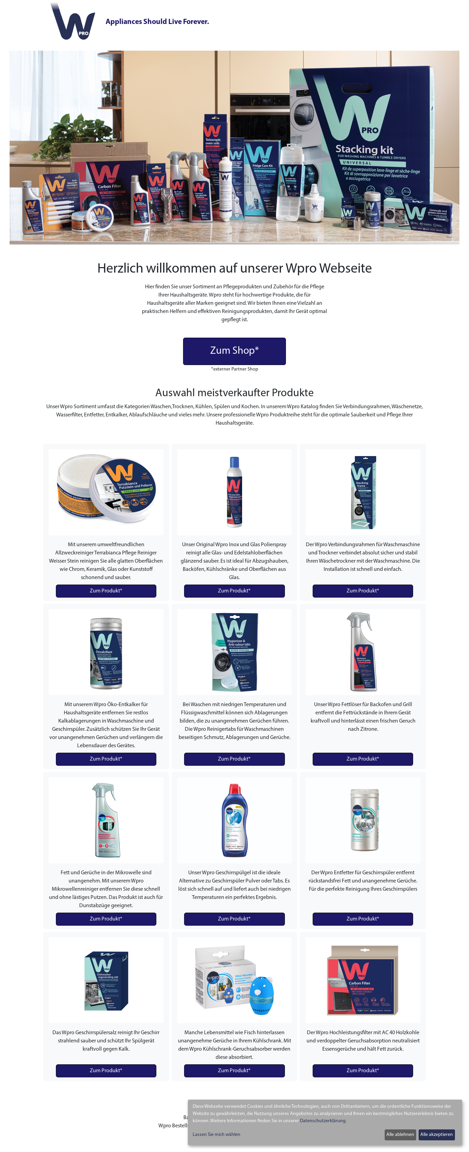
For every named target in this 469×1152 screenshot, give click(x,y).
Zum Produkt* (106, 591)
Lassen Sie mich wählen (216, 1134)
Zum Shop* (234, 351)
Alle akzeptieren (436, 1134)
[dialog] (325, 1122)
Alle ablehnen (400, 1134)
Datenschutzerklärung (323, 1121)
